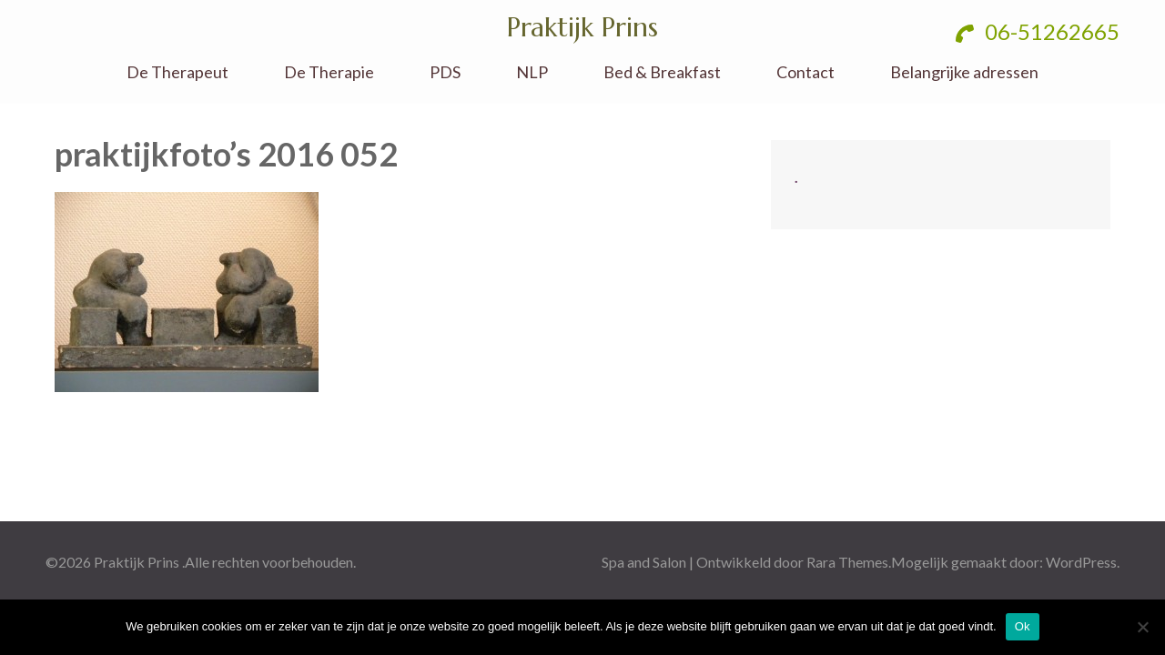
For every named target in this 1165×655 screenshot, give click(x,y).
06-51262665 (1037, 31)
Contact (805, 72)
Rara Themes (847, 561)
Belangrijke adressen (964, 72)
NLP (532, 72)
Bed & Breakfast (662, 72)
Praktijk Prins (582, 27)
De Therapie (329, 72)
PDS (445, 72)
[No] (1142, 627)
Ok (1022, 626)
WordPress (1081, 561)
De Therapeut (177, 72)
